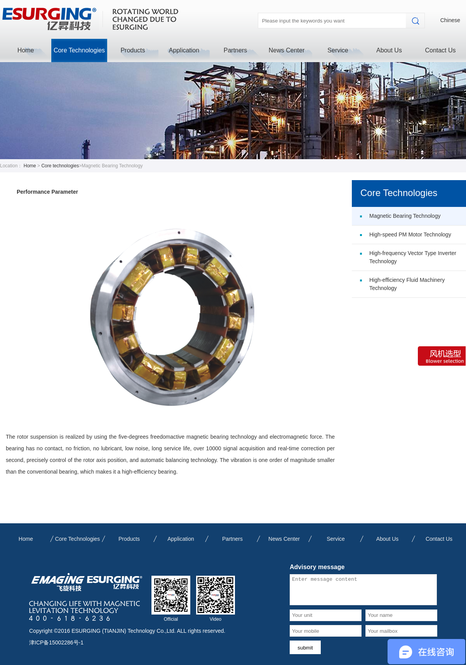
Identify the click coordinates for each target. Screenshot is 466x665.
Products (132, 50)
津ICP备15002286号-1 (56, 642)
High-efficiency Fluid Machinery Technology (407, 284)
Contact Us (440, 50)
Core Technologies (79, 50)
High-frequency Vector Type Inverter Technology (412, 257)
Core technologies (60, 165)
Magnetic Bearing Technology (404, 216)
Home (25, 50)
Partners (235, 50)
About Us (389, 50)
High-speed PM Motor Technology (410, 234)
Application (184, 50)
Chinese (450, 20)
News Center (286, 50)
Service (337, 50)
